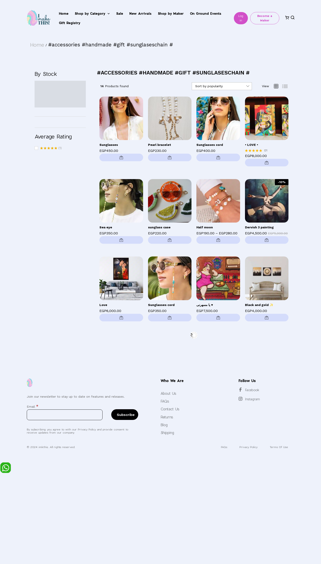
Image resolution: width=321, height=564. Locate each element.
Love (103, 305)
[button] (121, 157)
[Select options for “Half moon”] (218, 240)
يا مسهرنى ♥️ (204, 305)
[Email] (65, 414)
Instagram (252, 399)
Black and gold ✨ (259, 305)
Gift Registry (69, 23)
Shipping (167, 432)
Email (32, 406)
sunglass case (159, 227)
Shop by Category (92, 13)
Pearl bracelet (159, 145)
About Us (168, 393)
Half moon (204, 227)
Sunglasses (108, 145)
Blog (164, 425)
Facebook (252, 390)
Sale (119, 13)
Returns (166, 417)
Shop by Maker (171, 13)
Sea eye (105, 227)
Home (63, 13)
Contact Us (169, 409)
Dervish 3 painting (259, 227)
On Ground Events (205, 13)
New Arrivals (140, 13)
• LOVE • (251, 145)
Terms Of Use (278, 446)
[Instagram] (241, 399)
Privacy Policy (246, 446)
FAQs (164, 401)
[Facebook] (241, 390)
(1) (51, 148)
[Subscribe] (124, 414)
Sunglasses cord (209, 145)
